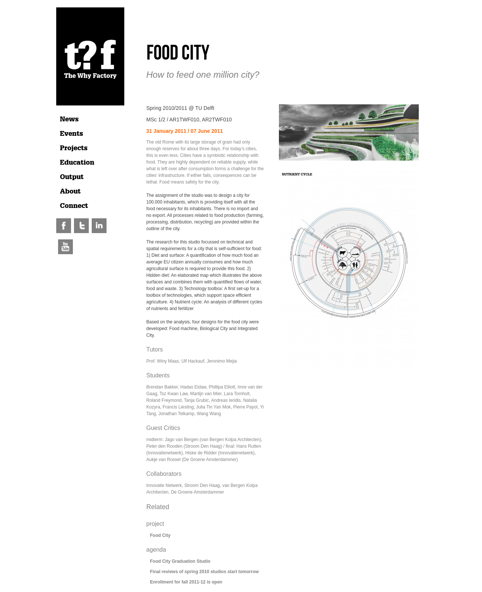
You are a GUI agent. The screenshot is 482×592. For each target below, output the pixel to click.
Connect (74, 206)
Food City (160, 535)
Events (71, 134)
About (70, 191)
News (69, 119)
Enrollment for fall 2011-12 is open (186, 582)
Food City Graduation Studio (180, 561)
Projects (74, 148)
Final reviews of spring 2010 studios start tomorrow (204, 571)
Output (72, 177)
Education (77, 162)
